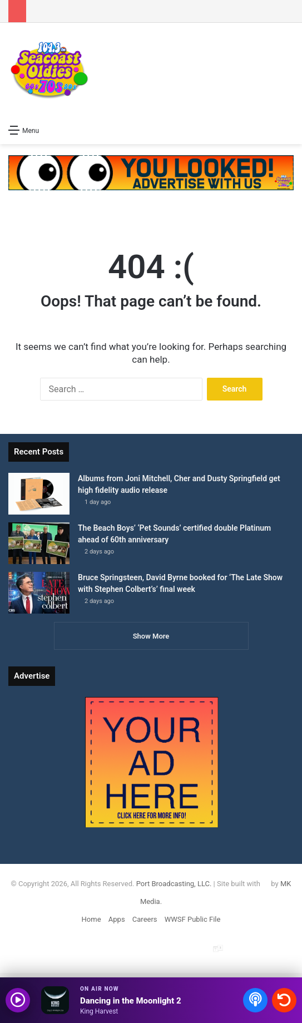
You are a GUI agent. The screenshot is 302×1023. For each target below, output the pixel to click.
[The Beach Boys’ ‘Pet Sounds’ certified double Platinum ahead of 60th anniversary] (39, 543)
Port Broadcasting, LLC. (174, 883)
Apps (116, 919)
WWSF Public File (193, 919)
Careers (144, 919)
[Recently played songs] (284, 1000)
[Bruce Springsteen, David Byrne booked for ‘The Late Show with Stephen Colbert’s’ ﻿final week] (39, 593)
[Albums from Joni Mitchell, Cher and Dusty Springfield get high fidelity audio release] (39, 494)
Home (91, 919)
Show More (151, 636)
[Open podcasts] (255, 1000)
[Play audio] (18, 1000)
